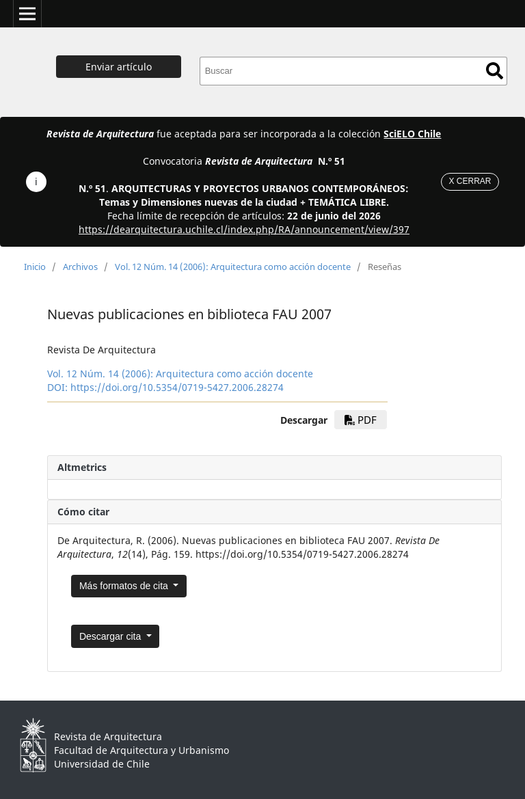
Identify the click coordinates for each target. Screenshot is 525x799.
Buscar (494, 70)
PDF (361, 419)
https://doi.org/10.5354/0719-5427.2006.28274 (177, 387)
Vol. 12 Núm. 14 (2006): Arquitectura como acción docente (233, 266)
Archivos (80, 266)
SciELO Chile (412, 133)
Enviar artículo (118, 66)
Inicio (35, 266)
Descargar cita (111, 636)
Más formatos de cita (125, 585)
